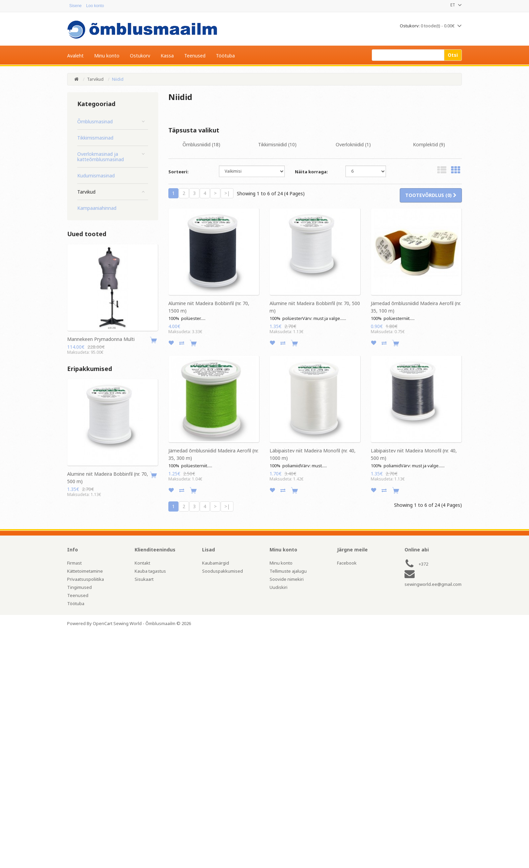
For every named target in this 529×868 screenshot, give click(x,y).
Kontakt (142, 563)
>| (227, 193)
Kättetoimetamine (85, 571)
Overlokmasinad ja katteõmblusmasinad (100, 156)
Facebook (347, 563)
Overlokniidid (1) (353, 144)
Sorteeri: (178, 172)
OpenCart (102, 623)
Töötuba (75, 603)
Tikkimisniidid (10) (277, 144)
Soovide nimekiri (287, 579)
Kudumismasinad (96, 175)
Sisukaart (144, 579)
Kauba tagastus (150, 571)
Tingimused (79, 587)
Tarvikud (95, 79)
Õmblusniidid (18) (201, 144)
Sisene (73, 5)
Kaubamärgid (215, 563)
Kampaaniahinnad (96, 208)
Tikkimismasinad (95, 138)
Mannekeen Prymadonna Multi (101, 339)
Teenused (77, 595)
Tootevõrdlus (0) (430, 195)
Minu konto (281, 563)
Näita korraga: (311, 172)
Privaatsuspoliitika (85, 579)
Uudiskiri (278, 587)
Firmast (74, 563)
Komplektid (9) (429, 144)
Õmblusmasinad (95, 121)
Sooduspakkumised (222, 571)
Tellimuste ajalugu (288, 571)
